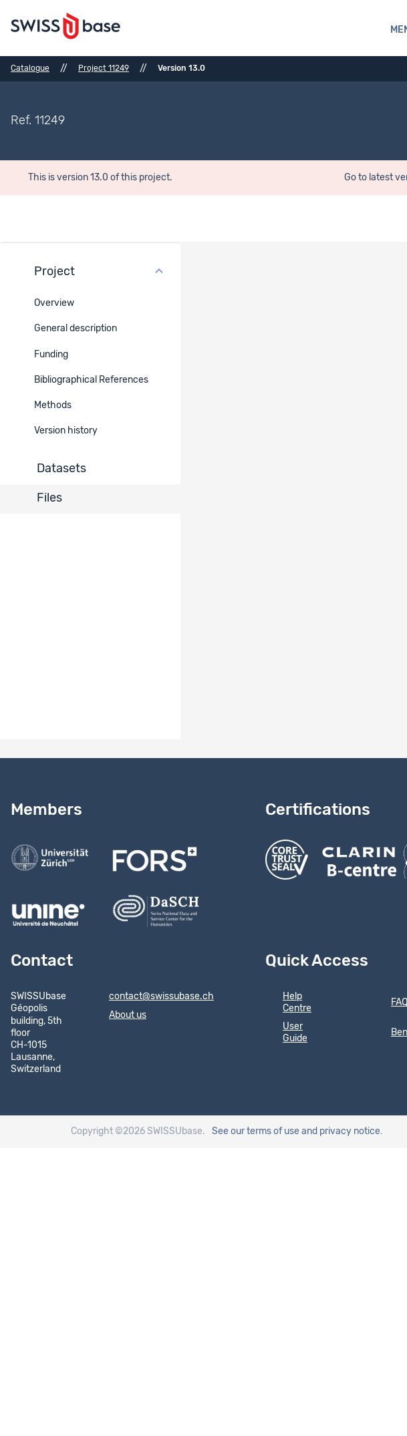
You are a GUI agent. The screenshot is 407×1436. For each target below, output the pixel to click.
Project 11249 (103, 68)
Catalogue (30, 68)
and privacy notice (340, 1131)
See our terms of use (255, 1131)
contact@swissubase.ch (153, 997)
